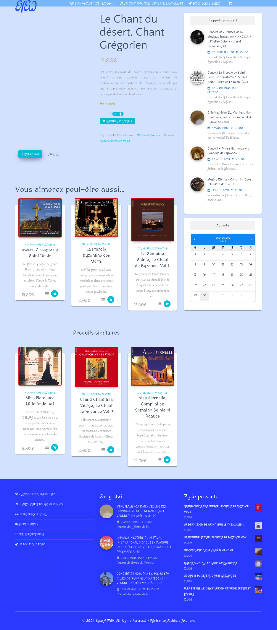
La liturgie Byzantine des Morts (96, 255)
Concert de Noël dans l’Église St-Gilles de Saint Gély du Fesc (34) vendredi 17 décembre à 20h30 (143, 578)
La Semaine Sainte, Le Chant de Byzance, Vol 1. (152, 259)
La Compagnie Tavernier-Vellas (153, 4)
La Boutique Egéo (32, 544)
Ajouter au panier (119, 121)
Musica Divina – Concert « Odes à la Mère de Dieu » (229, 182)
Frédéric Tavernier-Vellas (115, 141)
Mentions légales (33, 514)
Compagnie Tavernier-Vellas (41, 504)
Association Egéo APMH (37, 493)
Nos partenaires (31, 534)
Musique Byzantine (42, 244)
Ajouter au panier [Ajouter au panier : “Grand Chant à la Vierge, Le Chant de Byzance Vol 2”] (110, 449)
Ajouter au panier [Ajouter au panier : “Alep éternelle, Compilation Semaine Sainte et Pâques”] (167, 459)
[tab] (30, 154)
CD (138, 135)
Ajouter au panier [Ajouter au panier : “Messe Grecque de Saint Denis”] (54, 293)
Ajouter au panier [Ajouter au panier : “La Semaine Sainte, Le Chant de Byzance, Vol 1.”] (167, 303)
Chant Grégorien (152, 135)
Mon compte (28, 524)
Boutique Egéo (206, 4)
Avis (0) (54, 154)
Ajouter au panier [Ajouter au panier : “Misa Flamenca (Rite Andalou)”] (54, 447)
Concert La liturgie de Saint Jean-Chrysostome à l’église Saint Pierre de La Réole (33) (228, 77)
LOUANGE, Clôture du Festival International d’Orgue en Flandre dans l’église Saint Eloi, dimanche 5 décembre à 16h (144, 545)
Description (30, 154)
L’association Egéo (94, 4)
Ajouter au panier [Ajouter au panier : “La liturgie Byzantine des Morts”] (110, 299)
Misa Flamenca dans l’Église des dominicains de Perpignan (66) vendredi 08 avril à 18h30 (142, 511)
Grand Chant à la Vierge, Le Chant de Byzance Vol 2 (96, 405)
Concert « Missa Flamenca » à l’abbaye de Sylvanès (228, 151)
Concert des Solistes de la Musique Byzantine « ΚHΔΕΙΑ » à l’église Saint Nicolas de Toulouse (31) (229, 39)
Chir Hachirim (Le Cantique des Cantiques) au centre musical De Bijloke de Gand (230, 117)
